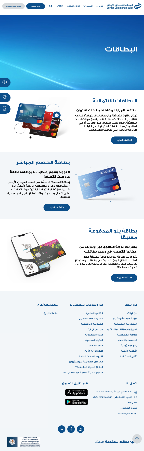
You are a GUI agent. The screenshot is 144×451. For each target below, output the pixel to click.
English (60, 6)
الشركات (87, 6)
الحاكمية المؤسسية (92, 324)
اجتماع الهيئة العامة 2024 (89, 367)
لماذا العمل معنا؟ (127, 413)
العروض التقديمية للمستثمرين (86, 361)
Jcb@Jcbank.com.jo (102, 397)
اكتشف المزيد (124, 140)
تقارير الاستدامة (128, 356)
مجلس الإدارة (95, 329)
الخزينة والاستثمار (73, 6)
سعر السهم (96, 345)
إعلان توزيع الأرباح (92, 351)
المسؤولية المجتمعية (125, 324)
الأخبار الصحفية (94, 340)
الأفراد (99, 6)
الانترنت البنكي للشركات (13, 6)
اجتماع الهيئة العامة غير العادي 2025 (82, 372)
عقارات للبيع (51, 313)
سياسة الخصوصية (127, 334)
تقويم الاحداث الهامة (91, 356)
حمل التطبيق (36, 6)
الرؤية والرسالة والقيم (125, 318)
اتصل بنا (132, 402)
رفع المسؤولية (129, 345)
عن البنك (132, 313)
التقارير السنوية (94, 313)
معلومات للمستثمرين (91, 318)
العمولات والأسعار (127, 340)
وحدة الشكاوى (129, 408)
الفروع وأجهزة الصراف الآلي (122, 329)
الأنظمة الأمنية (129, 351)
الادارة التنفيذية (94, 334)
